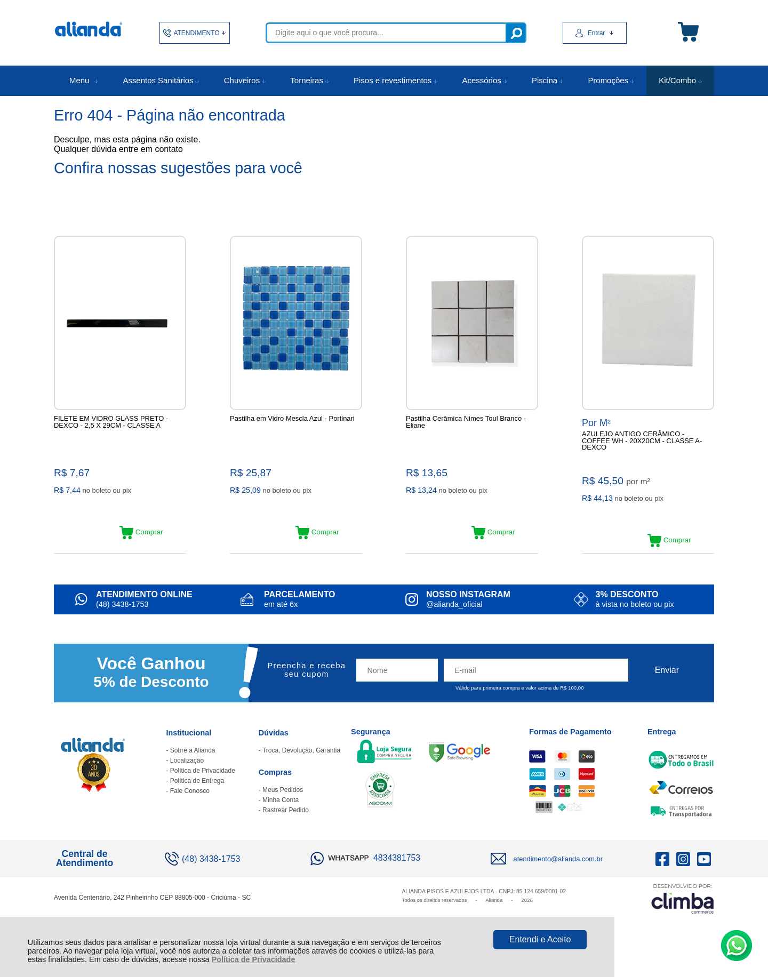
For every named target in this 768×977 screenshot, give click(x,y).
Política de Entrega (197, 795)
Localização (187, 775)
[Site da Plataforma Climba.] (682, 913)
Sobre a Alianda (192, 765)
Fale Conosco (190, 806)
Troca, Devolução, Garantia (301, 765)
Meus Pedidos (282, 804)
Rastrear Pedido (285, 825)
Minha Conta (280, 815)
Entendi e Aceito (540, 939)
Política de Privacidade (253, 959)
